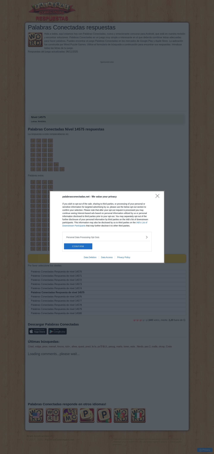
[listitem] (107, 237)
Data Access (107, 257)
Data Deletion (90, 257)
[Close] (158, 197)
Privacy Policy (123, 257)
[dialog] (107, 227)
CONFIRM (78, 246)
